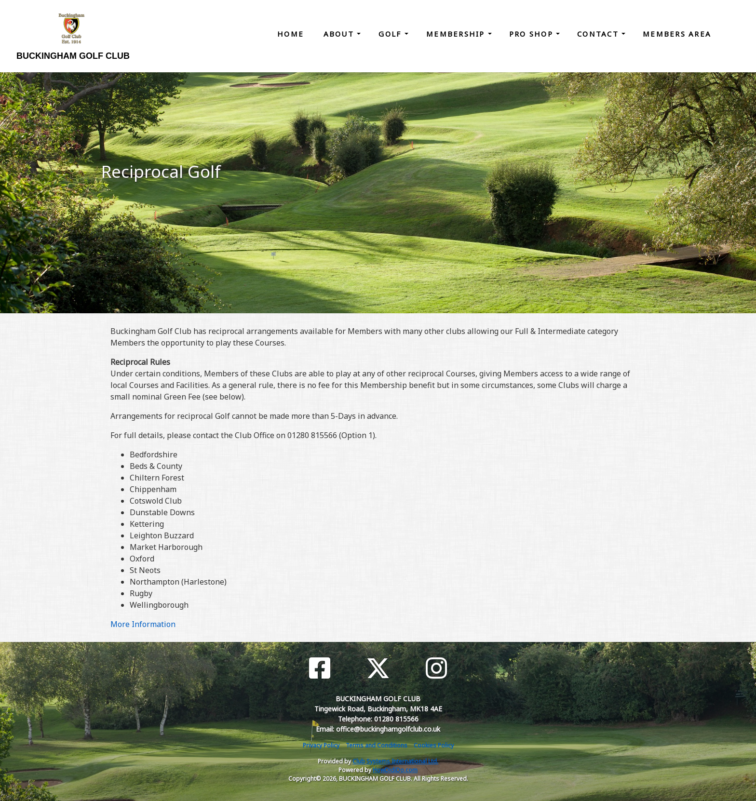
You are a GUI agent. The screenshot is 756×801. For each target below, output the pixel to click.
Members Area (677, 34)
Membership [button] (457, 34)
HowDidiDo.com (395, 770)
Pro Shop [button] (532, 34)
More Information (143, 624)
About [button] (340, 34)
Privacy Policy (321, 745)
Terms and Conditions (376, 745)
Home (290, 34)
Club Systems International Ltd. (395, 761)
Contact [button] (599, 34)
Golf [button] (391, 34)
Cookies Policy (434, 745)
